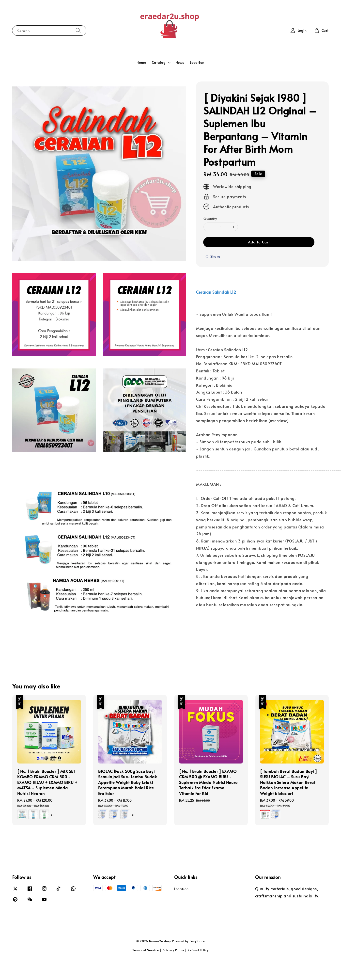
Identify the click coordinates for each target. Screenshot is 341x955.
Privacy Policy (173, 950)
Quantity (210, 218)
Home (141, 62)
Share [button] (211, 256)
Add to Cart (259, 241)
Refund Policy (198, 950)
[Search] (78, 30)
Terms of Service (145, 950)
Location (197, 62)
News (179, 62)
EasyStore (197, 941)
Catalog (159, 62)
